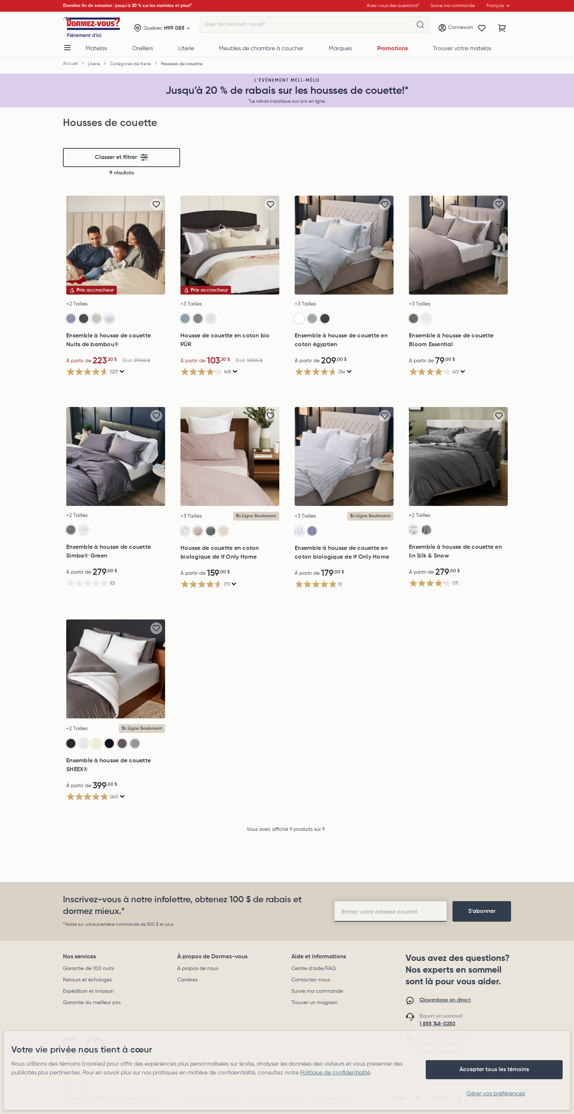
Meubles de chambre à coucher (261, 49)
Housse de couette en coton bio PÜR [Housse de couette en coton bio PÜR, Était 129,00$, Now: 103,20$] (225, 340)
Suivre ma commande (317, 991)
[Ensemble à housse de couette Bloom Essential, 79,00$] (458, 245)
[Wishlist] (481, 28)
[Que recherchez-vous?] (420, 24)
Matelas (96, 49)
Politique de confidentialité (335, 1073)
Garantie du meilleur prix (92, 1002)
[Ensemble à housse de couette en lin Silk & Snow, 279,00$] (458, 456)
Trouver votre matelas (462, 49)
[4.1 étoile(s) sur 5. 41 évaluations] (458, 371)
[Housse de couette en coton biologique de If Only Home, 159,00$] (229, 456)
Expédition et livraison (88, 991)
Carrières (187, 979)
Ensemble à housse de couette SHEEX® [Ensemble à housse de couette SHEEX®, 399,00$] (108, 765)
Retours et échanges (87, 979)
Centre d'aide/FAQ (313, 968)
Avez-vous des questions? (393, 6)
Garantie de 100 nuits (88, 968)
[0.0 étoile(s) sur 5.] (115, 583)
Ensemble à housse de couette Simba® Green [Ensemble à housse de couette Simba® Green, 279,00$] (108, 551)
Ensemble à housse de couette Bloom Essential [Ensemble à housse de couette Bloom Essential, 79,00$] (451, 340)
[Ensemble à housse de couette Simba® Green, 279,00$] (115, 456)
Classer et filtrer (122, 157)
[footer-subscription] (481, 911)
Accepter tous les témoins (494, 1070)
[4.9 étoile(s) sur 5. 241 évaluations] (115, 796)
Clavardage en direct (445, 1000)
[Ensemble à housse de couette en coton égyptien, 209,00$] (344, 245)
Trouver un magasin (314, 1002)
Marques (340, 49)
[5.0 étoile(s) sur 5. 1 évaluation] (344, 584)
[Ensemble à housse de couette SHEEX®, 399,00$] (115, 668)
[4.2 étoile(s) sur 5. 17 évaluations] (458, 583)
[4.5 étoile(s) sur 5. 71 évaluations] (229, 584)
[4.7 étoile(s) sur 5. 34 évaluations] (344, 371)
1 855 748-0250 (437, 1023)
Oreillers (142, 49)
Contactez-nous (310, 979)
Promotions (392, 49)
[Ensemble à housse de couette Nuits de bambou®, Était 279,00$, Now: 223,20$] (115, 245)
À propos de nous (197, 968)
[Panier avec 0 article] (502, 28)
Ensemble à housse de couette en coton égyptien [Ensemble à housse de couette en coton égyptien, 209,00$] (341, 340)
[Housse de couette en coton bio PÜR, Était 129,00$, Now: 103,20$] (229, 245)
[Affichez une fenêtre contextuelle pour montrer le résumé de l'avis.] (121, 371)
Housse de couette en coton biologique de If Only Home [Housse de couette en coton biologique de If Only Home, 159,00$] (219, 552)
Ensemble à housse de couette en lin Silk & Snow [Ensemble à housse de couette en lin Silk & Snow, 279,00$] (455, 551)
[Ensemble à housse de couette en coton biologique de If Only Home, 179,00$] (344, 456)
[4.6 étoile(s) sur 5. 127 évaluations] (115, 371)
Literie (186, 49)
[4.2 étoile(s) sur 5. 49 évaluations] (229, 371)
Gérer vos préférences (495, 1094)
